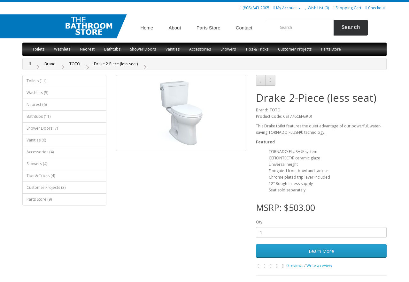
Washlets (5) (37, 92)
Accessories (200, 49)
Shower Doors (143, 49)
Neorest (87, 49)
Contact (244, 27)
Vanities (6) (36, 140)
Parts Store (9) (39, 199)
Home (146, 27)
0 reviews (294, 265)
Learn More (321, 251)
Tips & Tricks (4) (41, 175)
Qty (259, 222)
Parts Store (208, 27)
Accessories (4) (40, 152)
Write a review (319, 265)
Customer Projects (295, 49)
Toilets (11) (36, 81)
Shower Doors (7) (42, 128)
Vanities (173, 49)
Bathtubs (112, 49)
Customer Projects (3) (46, 187)
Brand (50, 64)
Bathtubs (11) (38, 116)
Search (351, 27)
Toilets (38, 49)
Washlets (62, 49)
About (174, 27)
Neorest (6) (37, 104)
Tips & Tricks (256, 49)
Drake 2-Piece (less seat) (116, 64)
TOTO (74, 64)
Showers (228, 49)
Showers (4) (37, 163)
